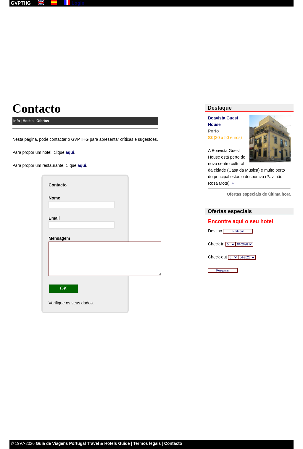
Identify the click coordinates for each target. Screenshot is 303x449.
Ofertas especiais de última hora (259, 194)
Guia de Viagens (52, 443)
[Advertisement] (151, 55)
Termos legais (147, 443)
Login (78, 3)
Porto (213, 131)
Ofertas (42, 121)
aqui (70, 152)
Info (16, 121)
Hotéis (28, 121)
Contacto (173, 443)
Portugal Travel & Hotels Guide (99, 443)
